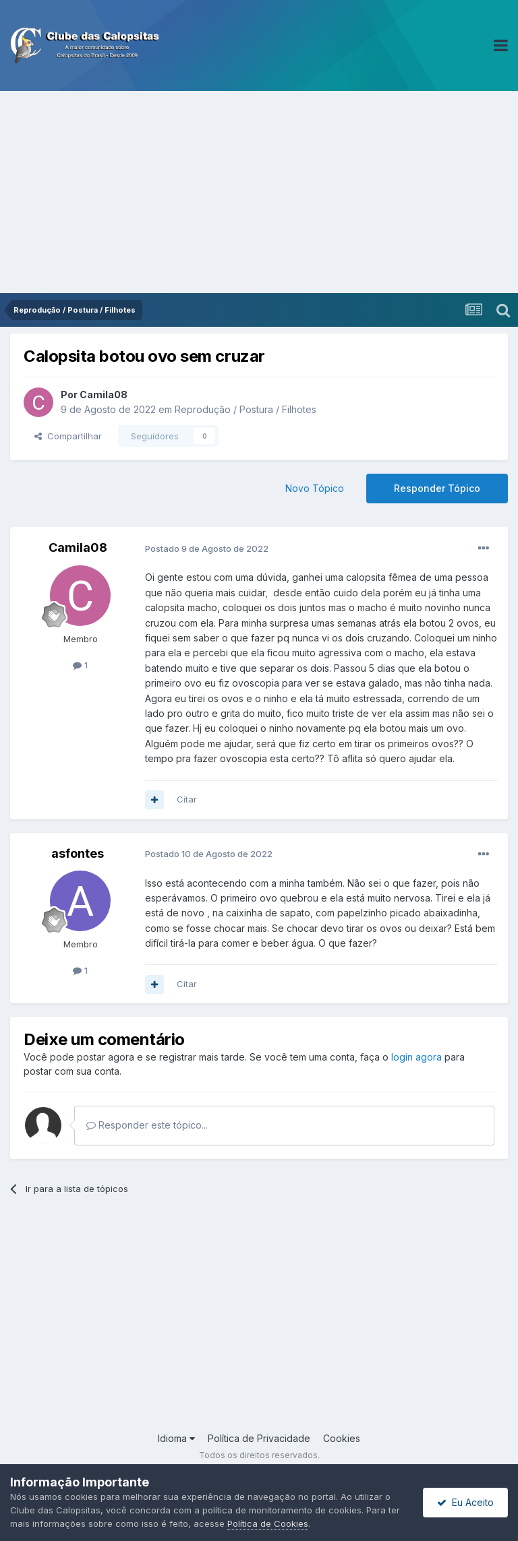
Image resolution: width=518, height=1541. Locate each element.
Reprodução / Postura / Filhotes (245, 409)
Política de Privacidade (259, 1438)
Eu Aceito (465, 1502)
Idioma (176, 1438)
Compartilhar (68, 436)
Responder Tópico (437, 488)
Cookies (341, 1438)
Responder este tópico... (147, 1125)
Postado (206, 548)
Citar (187, 799)
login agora (416, 1057)
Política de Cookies (267, 1523)
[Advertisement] (259, 192)
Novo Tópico (314, 488)
